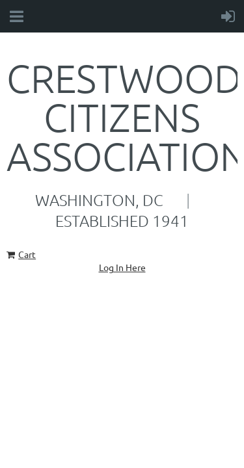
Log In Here (122, 267)
